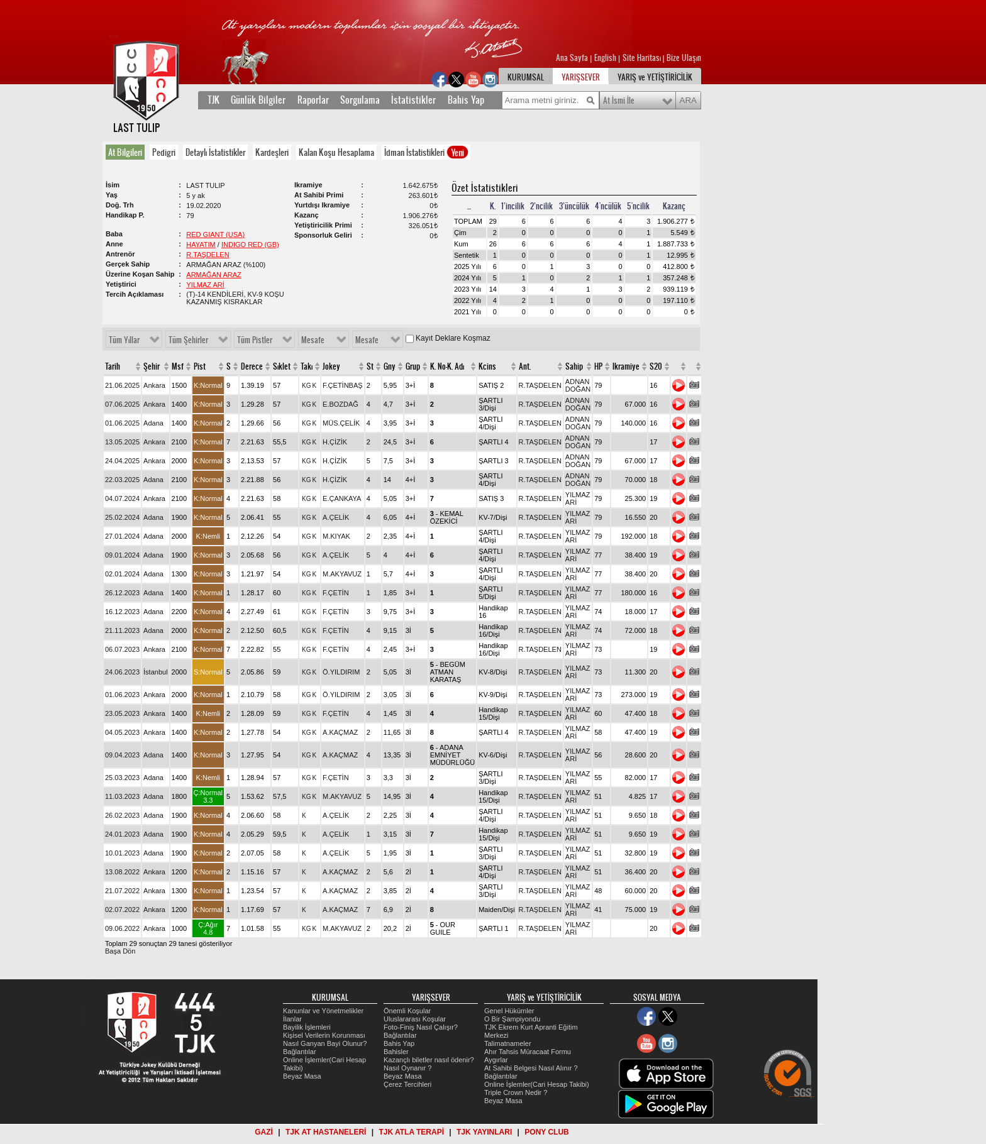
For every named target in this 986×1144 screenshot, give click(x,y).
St (370, 366)
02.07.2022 (122, 909)
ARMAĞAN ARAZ (213, 274)
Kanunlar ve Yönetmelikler (323, 1011)
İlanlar (292, 1019)
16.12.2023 (122, 611)
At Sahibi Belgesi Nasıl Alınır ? (531, 1068)
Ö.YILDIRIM (341, 672)
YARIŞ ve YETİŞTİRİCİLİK (655, 77)
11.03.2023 (122, 796)
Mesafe (312, 340)
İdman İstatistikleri (426, 152)
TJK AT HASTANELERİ (325, 1132)
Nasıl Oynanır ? (407, 1068)
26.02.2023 (122, 815)
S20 (656, 366)
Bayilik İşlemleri (307, 1027)
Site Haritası (643, 57)
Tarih (112, 366)
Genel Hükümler (509, 1011)
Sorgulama (360, 100)
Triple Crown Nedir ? (515, 1092)
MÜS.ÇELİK (341, 423)
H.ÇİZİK (335, 442)
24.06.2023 (122, 672)
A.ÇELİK (336, 517)
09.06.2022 (122, 928)
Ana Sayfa (573, 57)
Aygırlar (496, 1060)
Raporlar (313, 100)
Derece (252, 366)
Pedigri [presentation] (163, 152)
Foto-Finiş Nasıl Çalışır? (421, 1027)
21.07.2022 (122, 890)
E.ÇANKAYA (342, 498)
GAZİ (264, 1132)
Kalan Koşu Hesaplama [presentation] (336, 152)
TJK (213, 100)
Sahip (574, 366)
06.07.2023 (122, 649)
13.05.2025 (122, 442)
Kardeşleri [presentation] (272, 152)
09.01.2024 (122, 555)
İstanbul (155, 672)
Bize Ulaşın (684, 57)
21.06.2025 (122, 385)
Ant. (525, 366)
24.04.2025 (122, 461)
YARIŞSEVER (581, 77)
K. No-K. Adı (447, 366)
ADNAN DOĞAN (577, 385)
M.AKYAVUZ (342, 574)
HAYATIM (200, 244)
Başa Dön (120, 951)
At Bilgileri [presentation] (125, 152)
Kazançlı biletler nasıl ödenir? (429, 1060)
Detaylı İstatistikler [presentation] (215, 152)
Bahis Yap (466, 100)
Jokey (331, 366)
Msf (178, 366)
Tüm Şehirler (188, 340)
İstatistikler (413, 100)
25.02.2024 (122, 517)
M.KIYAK (336, 536)
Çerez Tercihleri (407, 1084)
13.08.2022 (122, 872)
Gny (390, 366)
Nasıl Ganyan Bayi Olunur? (325, 1043)
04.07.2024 (122, 498)
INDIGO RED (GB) (250, 244)
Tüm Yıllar (124, 340)
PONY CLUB (546, 1132)
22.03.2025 (122, 479)
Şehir (151, 366)
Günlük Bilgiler (258, 100)
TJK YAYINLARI (484, 1132)
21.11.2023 (122, 630)
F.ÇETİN (336, 593)
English (605, 57)
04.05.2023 (122, 732)
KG (306, 385)
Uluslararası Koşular (415, 1019)
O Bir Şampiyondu (512, 1019)
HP (598, 366)
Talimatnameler (507, 1043)
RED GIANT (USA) (215, 234)
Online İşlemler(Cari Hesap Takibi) (536, 1084)
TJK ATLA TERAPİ (411, 1132)
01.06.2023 (122, 694)
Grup (413, 366)
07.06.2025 (122, 404)
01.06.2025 (122, 423)
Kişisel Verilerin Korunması (324, 1035)
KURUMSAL (525, 77)
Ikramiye (626, 366)
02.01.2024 (122, 574)
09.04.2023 (122, 755)
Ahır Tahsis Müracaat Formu (527, 1051)
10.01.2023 (122, 853)
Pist (200, 366)
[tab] (128, 152)
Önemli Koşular (407, 1011)
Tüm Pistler (254, 340)
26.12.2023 (122, 593)
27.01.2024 (122, 536)
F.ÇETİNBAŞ (343, 385)
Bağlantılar (299, 1051)
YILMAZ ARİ (205, 285)
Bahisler (396, 1051)
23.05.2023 (122, 713)
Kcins (487, 366)
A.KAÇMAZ (340, 732)
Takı (307, 366)
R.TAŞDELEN (207, 254)
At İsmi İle (618, 100)
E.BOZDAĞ (340, 404)
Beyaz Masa (302, 1076)
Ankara (154, 385)
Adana (153, 423)
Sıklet (282, 366)
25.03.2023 (122, 777)
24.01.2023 (122, 834)
